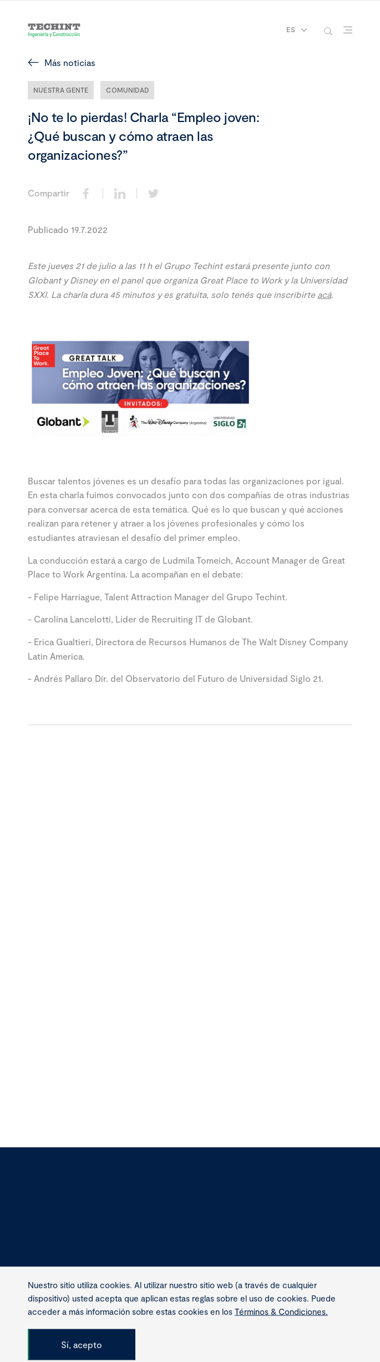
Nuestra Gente (60, 90)
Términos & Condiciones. (281, 1343)
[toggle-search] (328, 30)
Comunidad (127, 90)
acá (324, 294)
